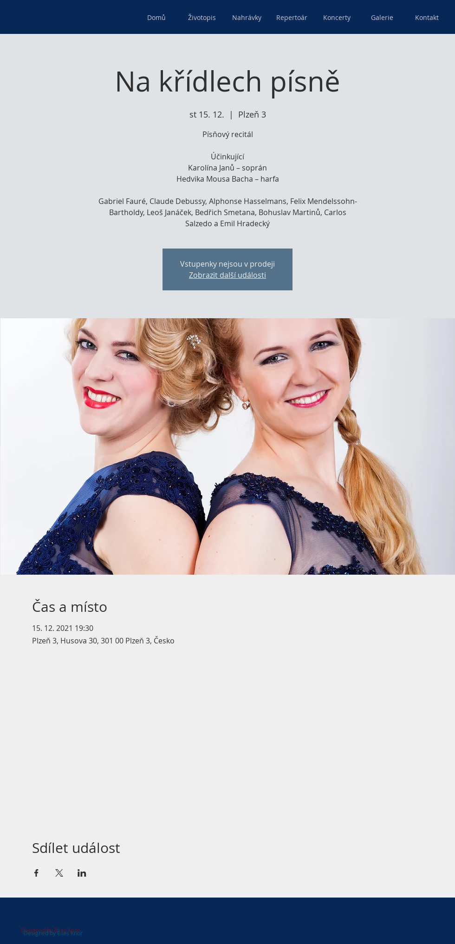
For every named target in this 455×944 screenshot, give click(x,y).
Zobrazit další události (227, 275)
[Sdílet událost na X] (59, 873)
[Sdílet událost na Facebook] (36, 873)
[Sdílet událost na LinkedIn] (82, 873)
